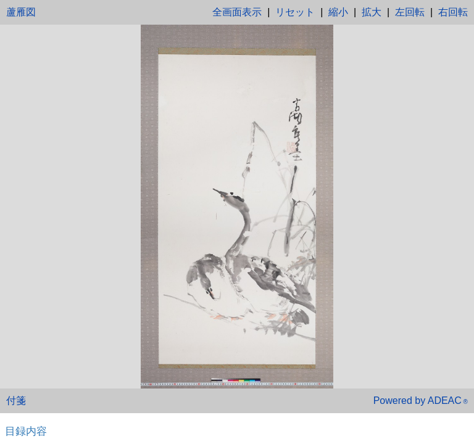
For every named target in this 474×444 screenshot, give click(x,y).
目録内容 (26, 431)
